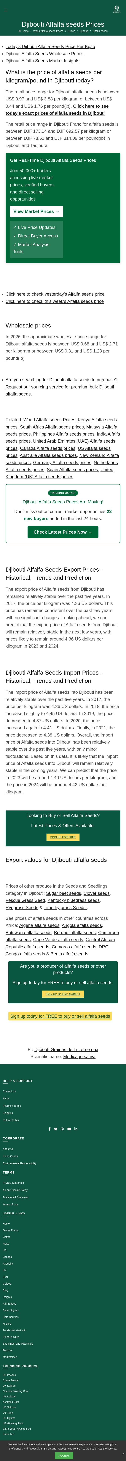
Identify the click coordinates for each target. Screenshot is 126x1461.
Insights (7, 1296)
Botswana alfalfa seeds (29, 932)
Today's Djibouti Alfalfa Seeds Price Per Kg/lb (50, 46)
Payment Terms (12, 1105)
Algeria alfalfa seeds (39, 925)
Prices (71, 30)
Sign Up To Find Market (63, 994)
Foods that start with (14, 1330)
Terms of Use (10, 1204)
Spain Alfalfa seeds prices (72, 469)
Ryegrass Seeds (22, 907)
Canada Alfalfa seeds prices (47, 448)
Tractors (7, 1350)
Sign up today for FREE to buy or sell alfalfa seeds (60, 1016)
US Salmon (9, 1407)
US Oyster (9, 1418)
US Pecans (9, 1375)
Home (25, 30)
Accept (64, 1455)
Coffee (6, 1236)
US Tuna (8, 1412)
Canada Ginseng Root (16, 1391)
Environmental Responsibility (19, 1163)
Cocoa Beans (10, 1380)
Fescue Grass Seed (25, 900)
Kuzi (5, 1276)
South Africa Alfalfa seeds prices (52, 426)
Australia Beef (11, 1401)
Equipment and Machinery (18, 1343)
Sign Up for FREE (63, 837)
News (6, 1243)
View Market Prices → (36, 211)
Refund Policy (11, 1120)
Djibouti (83, 30)
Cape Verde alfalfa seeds (58, 939)
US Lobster (9, 1396)
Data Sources (11, 1317)
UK (4, 1270)
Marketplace (10, 1357)
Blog (5, 1290)
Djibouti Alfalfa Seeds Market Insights (42, 60)
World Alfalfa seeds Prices (48, 30)
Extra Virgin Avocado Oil (17, 1428)
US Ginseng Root (13, 1423)
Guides (7, 1283)
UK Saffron (9, 1385)
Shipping (8, 1112)
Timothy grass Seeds (65, 907)
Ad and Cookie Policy (15, 1190)
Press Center (10, 1156)
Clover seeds (97, 893)
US (4, 1250)
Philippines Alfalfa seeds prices (64, 433)
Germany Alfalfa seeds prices (62, 462)
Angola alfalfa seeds (82, 925)
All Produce (9, 1303)
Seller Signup (10, 1310)
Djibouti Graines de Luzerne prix (66, 1049)
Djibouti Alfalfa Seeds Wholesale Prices (45, 53)
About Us (8, 1148)
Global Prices (10, 1230)
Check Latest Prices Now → (63, 532)
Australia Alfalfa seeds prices (48, 455)
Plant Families (11, 1337)
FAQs (6, 1098)
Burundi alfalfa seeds (75, 932)
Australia (8, 1263)
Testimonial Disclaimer (16, 1197)
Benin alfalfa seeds (69, 953)
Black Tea (8, 1434)
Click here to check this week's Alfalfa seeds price (55, 301)
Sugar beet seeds (63, 893)
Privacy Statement (13, 1182)
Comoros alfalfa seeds (74, 946)
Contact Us (9, 1091)
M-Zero (7, 1323)
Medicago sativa (79, 1056)
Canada (7, 1256)
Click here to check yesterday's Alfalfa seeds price (55, 294)
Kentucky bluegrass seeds (73, 900)
